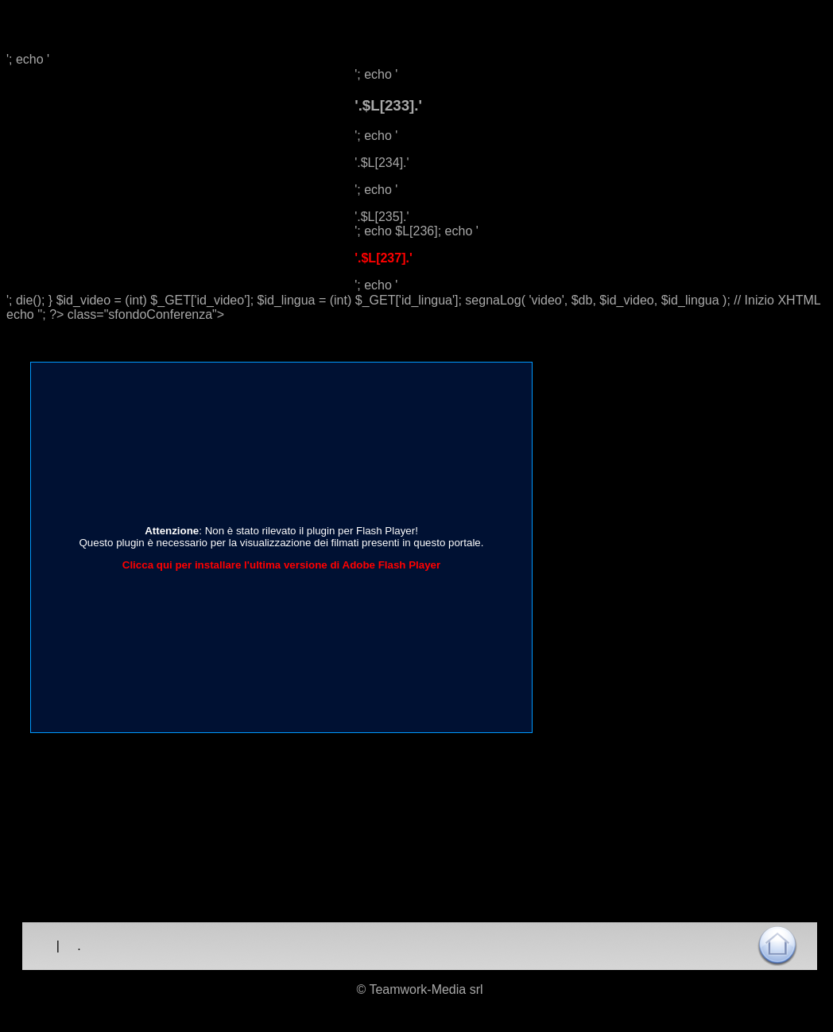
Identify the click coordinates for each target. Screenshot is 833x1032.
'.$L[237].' (384, 258)
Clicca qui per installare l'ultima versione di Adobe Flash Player (281, 565)
